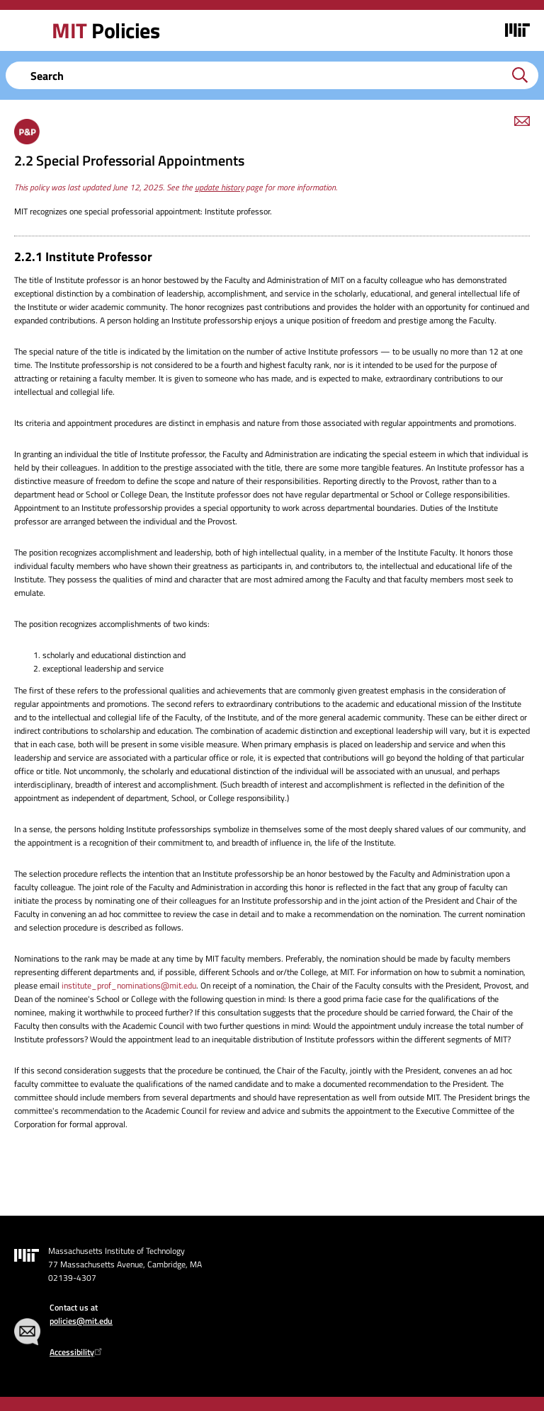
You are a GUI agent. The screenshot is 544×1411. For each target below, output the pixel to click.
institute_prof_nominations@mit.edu (129, 985)
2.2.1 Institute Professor (83, 256)
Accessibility (78, 1352)
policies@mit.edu (81, 1321)
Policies (105, 30)
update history (219, 187)
